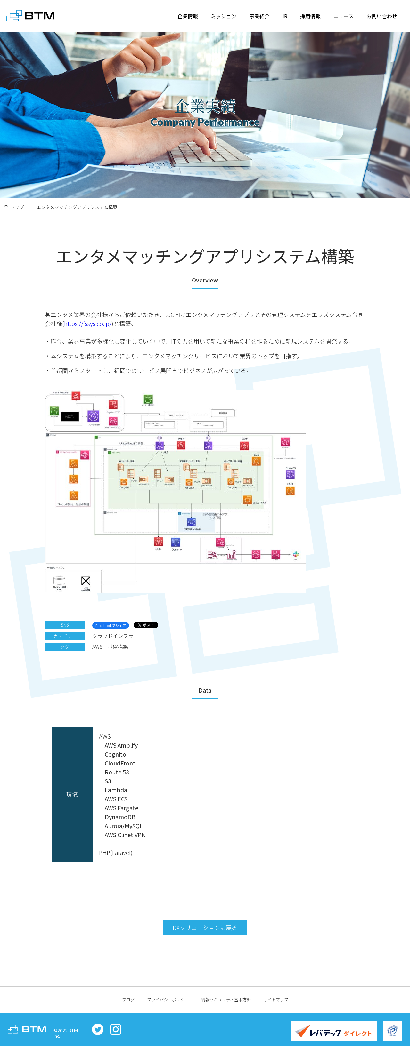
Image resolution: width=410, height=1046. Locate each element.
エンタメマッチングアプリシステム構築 (77, 207)
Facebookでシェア (110, 625)
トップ (17, 207)
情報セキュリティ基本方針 (226, 999)
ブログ (128, 999)
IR (285, 16)
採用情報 (310, 16)
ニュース (343, 16)
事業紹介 (259, 16)
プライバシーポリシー (168, 999)
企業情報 (187, 16)
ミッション (223, 16)
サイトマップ (275, 999)
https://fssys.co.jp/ (87, 323)
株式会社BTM (30, 16)
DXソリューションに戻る (205, 927)
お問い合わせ (381, 16)
